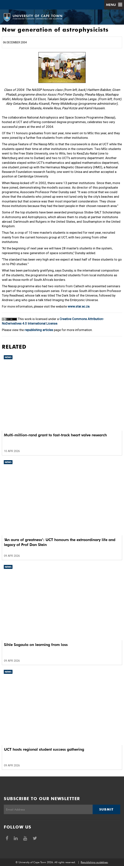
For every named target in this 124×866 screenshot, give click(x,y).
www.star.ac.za (78, 306)
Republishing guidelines (94, 862)
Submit (106, 809)
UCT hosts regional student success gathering (44, 749)
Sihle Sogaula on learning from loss (36, 644)
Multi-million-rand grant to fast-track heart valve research (55, 435)
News (8, 357)
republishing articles (39, 330)
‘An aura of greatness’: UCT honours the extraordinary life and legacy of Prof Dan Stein (59, 542)
